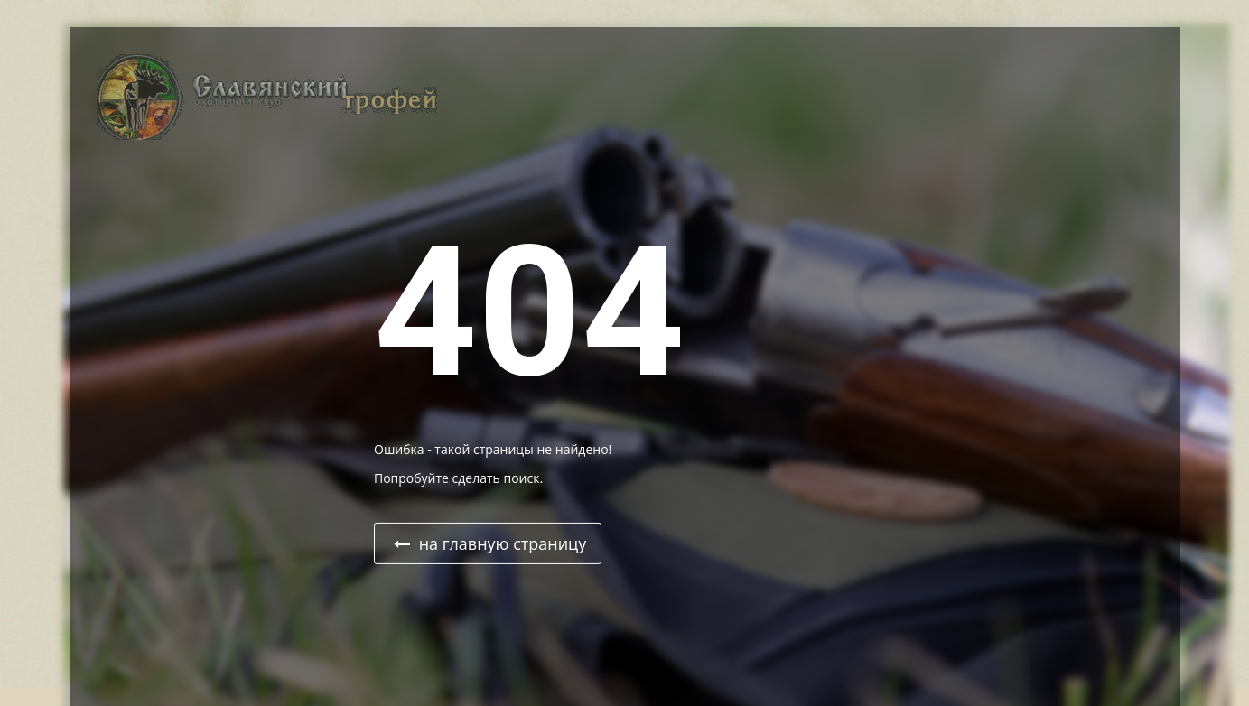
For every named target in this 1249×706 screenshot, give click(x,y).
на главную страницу (490, 543)
